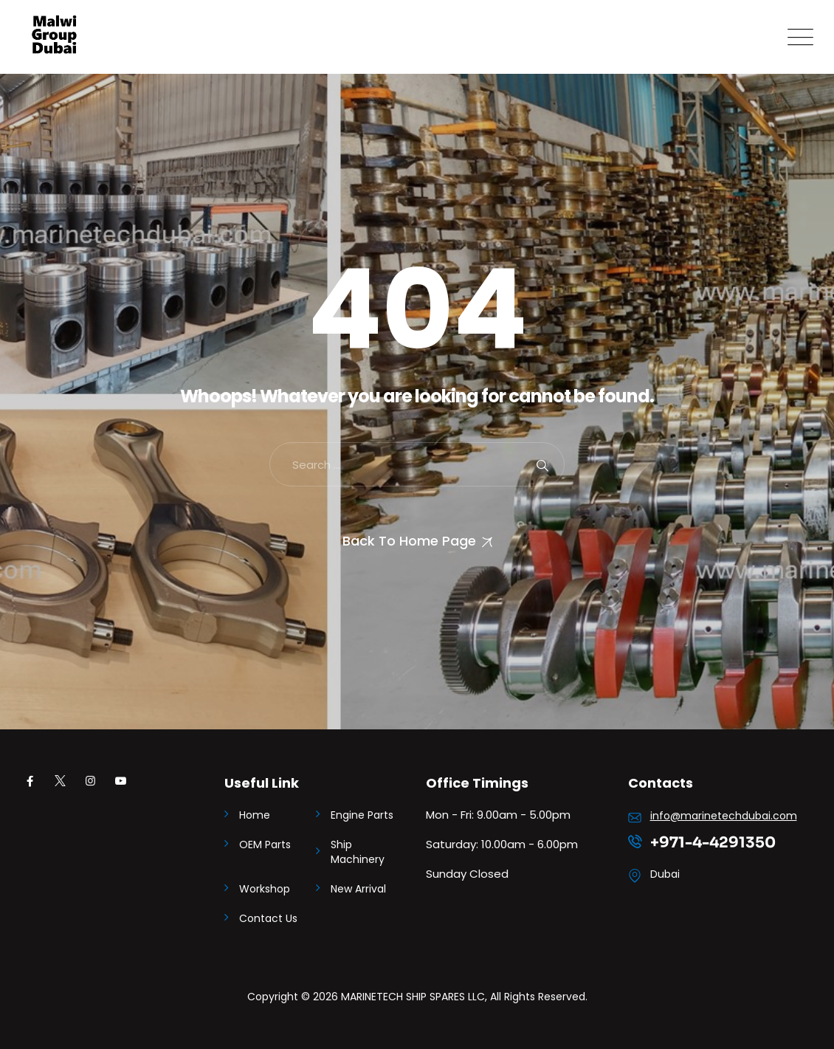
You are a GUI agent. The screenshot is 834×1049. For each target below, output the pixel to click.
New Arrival (358, 888)
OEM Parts (265, 844)
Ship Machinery (358, 852)
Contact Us (268, 918)
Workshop (264, 888)
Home (254, 815)
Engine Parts (362, 815)
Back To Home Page (409, 541)
